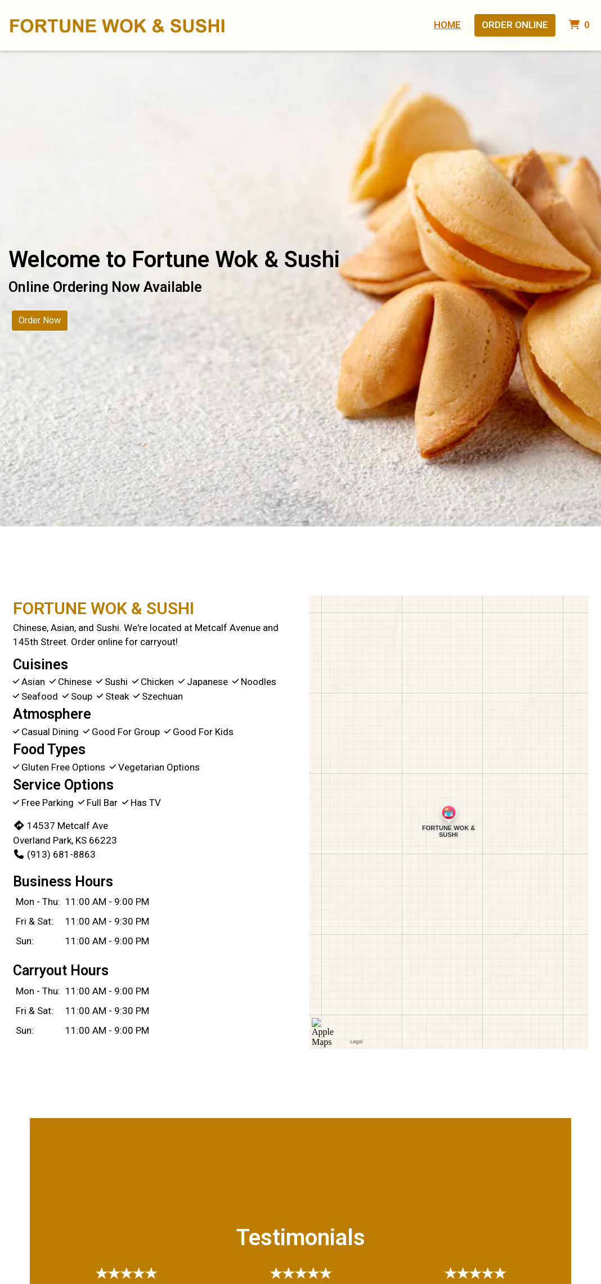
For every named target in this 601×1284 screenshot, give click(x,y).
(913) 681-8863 (54, 854)
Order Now (40, 320)
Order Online (515, 24)
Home (447, 24)
